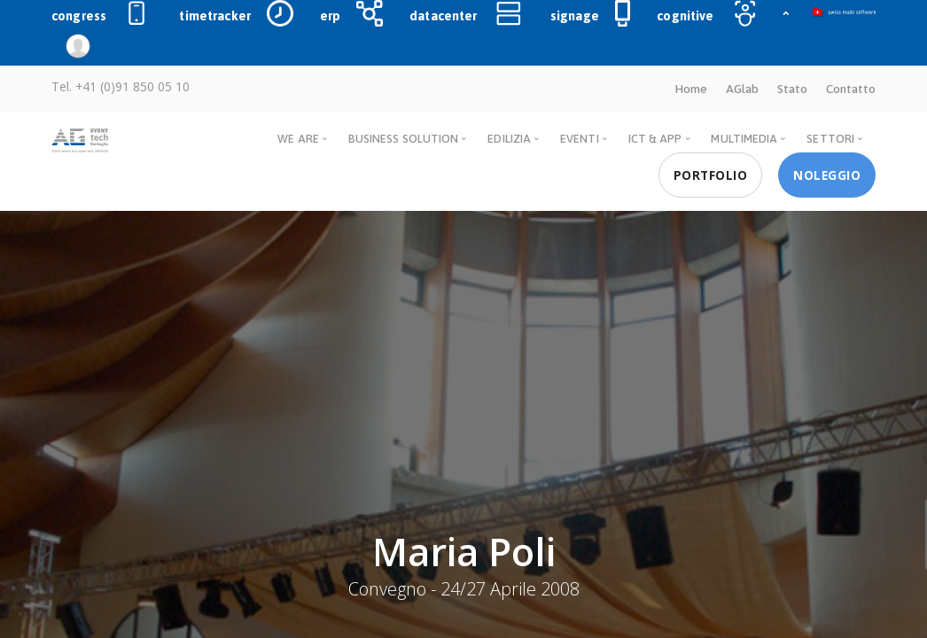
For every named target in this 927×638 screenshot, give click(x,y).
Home (690, 89)
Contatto (851, 89)
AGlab (742, 89)
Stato (792, 89)
